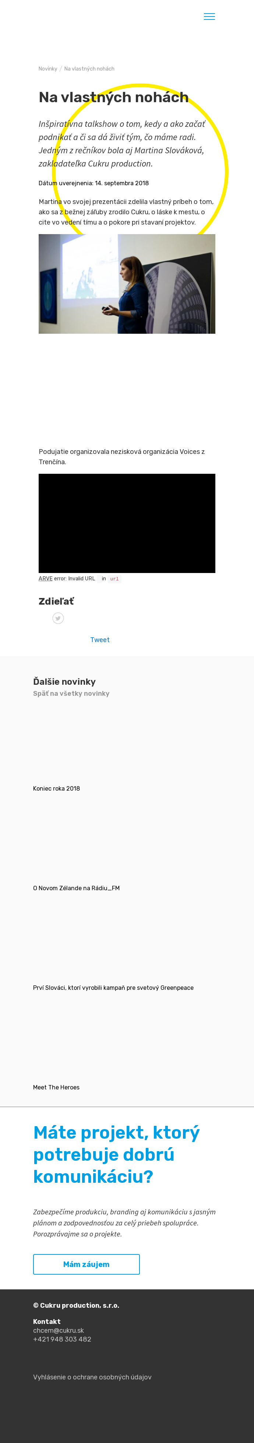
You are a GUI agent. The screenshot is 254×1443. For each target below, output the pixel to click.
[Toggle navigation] (209, 15)
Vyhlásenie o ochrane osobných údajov (92, 1377)
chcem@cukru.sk (58, 1330)
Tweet (100, 640)
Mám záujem (86, 1264)
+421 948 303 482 (62, 1339)
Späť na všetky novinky (71, 694)
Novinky (48, 69)
